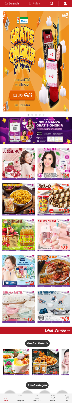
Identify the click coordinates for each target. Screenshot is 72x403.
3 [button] (36, 115)
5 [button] (43, 115)
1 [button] (28, 115)
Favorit (53, 398)
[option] (36, 61)
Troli (67, 398)
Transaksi (36, 398)
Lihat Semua (55, 330)
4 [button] (40, 115)
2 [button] (32, 115)
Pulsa (36, 3)
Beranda (13, 3)
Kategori (20, 398)
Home (5, 398)
